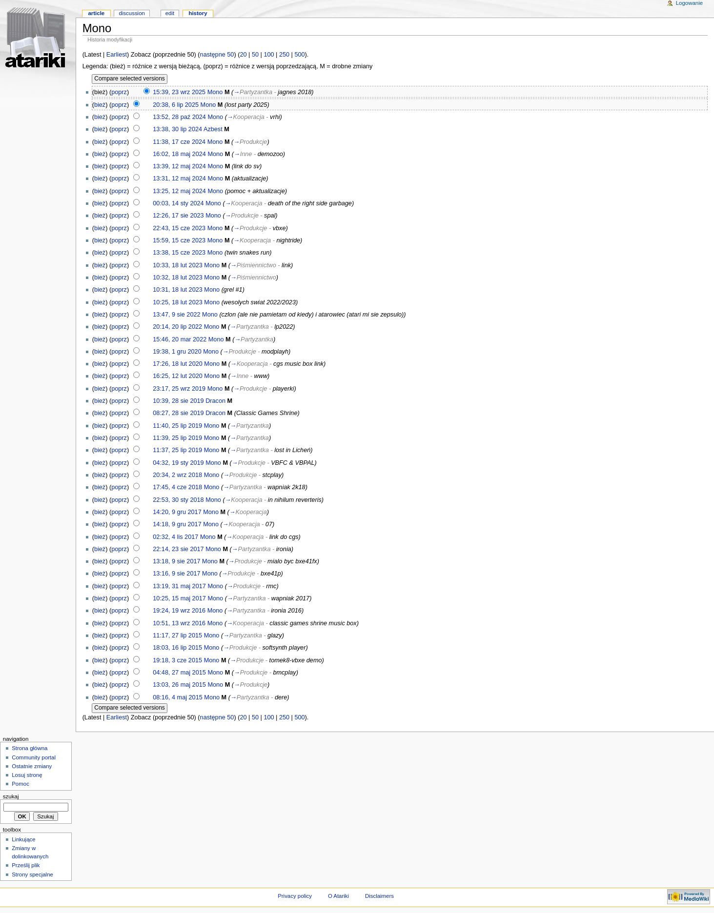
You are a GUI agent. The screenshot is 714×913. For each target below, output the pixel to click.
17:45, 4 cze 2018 (177, 487)
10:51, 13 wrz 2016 (179, 623)
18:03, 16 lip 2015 (177, 647)
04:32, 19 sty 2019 (178, 462)
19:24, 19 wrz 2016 (179, 610)
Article (96, 13)
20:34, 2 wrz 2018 (177, 475)
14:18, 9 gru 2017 (177, 524)
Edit (169, 13)
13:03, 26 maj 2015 (179, 684)
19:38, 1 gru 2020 (177, 351)
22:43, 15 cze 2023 (179, 228)
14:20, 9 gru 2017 (177, 512)
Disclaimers (379, 896)
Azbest (213, 129)
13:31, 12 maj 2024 (179, 178)
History (197, 13)
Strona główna (29, 748)
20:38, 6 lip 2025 (176, 104)
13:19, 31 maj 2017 (179, 586)
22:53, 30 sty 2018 (178, 499)
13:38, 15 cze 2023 (179, 252)
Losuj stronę (27, 775)
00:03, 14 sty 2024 (178, 203)
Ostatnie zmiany (32, 766)
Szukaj (11, 796)
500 (299, 54)
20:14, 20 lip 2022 (177, 326)
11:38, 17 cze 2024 (179, 142)
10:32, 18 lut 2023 (178, 277)
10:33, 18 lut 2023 (178, 265)
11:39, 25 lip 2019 (177, 438)
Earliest (116, 54)
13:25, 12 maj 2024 (179, 191)
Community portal (34, 757)
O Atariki (338, 896)
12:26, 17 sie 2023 (178, 215)
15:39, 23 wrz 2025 (179, 92)
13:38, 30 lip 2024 (177, 129)
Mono (215, 92)
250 (284, 54)
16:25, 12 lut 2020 (178, 376)
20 (243, 54)
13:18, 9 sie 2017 (176, 561)
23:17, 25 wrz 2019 (179, 388)
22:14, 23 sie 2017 (178, 549)
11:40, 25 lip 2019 (177, 425)
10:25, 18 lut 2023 (178, 302)
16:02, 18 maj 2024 (179, 154)
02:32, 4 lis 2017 (175, 537)
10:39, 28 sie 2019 (178, 400)
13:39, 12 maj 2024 (179, 166)
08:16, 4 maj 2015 (178, 697)
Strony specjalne (32, 874)
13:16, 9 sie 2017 (176, 573)
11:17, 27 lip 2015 (177, 635)
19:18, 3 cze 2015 (177, 660)
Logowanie (689, 3)
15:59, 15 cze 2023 (179, 240)
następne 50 (217, 54)
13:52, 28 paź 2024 (179, 117)
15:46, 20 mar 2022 (179, 339)
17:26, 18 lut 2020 (178, 363)
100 (269, 54)
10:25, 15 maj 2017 (179, 598)
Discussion (131, 13)
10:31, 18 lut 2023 (178, 289)
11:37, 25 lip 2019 (177, 450)
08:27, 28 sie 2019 (178, 413)
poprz (119, 92)
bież (99, 104)
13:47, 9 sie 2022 (176, 314)
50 (255, 54)
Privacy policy (295, 896)
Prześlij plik (26, 865)
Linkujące (23, 839)
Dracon (215, 400)
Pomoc (20, 784)
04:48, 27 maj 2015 (179, 672)
